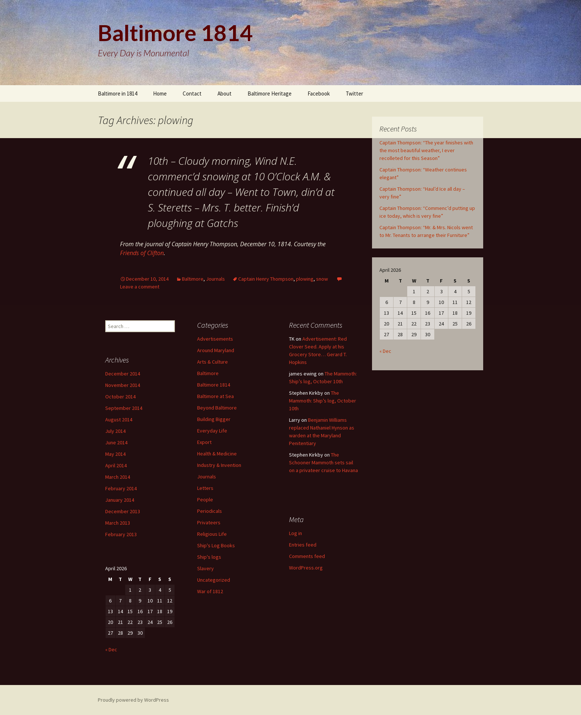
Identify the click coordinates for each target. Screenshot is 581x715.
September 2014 (123, 408)
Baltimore (192, 278)
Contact (192, 93)
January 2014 (119, 500)
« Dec (385, 351)
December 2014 (122, 373)
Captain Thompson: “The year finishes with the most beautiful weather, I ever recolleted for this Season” (426, 150)
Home (160, 93)
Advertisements (215, 338)
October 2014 (120, 396)
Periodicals (209, 511)
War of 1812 (210, 591)
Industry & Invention (219, 465)
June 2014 (116, 442)
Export (204, 442)
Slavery (205, 568)
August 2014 (118, 419)
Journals (215, 278)
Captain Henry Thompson (265, 278)
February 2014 (121, 488)
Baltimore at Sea (215, 396)
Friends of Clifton (142, 253)
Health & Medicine (217, 453)
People (205, 499)
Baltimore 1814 (213, 384)
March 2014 (117, 477)
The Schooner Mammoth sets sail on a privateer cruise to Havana (323, 462)
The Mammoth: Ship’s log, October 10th (322, 401)
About (225, 93)
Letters (205, 488)
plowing (304, 278)
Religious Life (212, 534)
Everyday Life (212, 430)
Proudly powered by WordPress (133, 699)
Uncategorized (213, 580)
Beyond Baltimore (217, 407)
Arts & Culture (212, 361)
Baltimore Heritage (270, 93)
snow (322, 278)
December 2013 (122, 511)
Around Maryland (215, 350)
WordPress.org (306, 567)
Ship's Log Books (216, 545)
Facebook (319, 93)
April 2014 (116, 465)
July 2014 (115, 431)
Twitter (354, 93)
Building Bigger (213, 419)
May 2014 (115, 454)
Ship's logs (209, 557)
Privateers (208, 522)
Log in (295, 533)
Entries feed (302, 544)
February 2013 (121, 534)
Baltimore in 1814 (117, 93)
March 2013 (117, 522)
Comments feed (307, 556)
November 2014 (122, 385)
